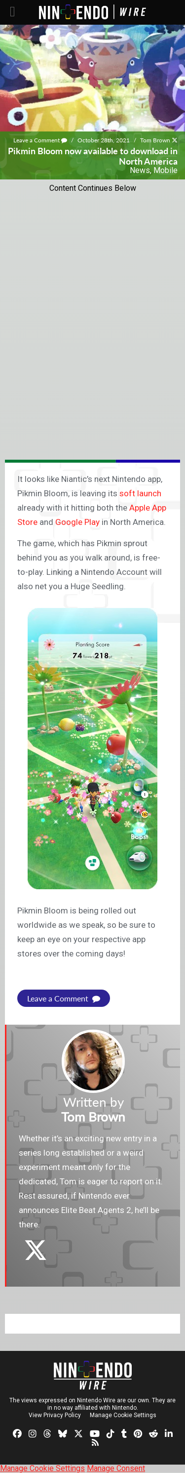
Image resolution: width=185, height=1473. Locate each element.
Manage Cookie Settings (123, 1415)
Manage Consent (116, 1468)
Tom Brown (155, 140)
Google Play (77, 522)
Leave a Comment (40, 140)
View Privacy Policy (55, 1415)
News (140, 170)
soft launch (140, 493)
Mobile (165, 170)
